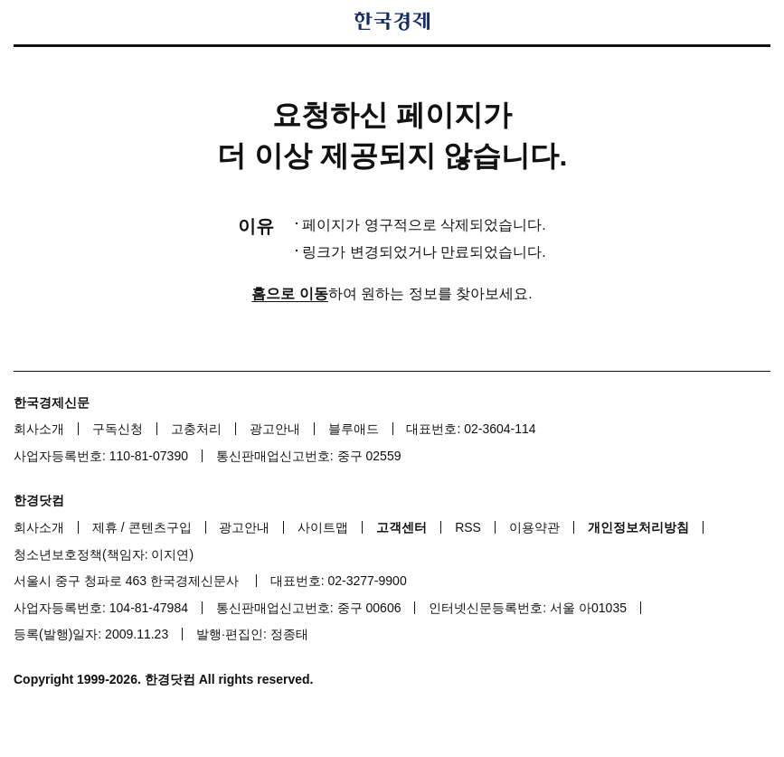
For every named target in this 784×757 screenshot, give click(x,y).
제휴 (105, 527)
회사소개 (39, 428)
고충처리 (196, 428)
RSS (468, 527)
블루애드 (353, 428)
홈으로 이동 (289, 293)
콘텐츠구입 (160, 527)
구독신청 (117, 428)
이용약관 (534, 527)
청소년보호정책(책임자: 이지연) (104, 554)
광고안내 (275, 428)
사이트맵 (323, 527)
